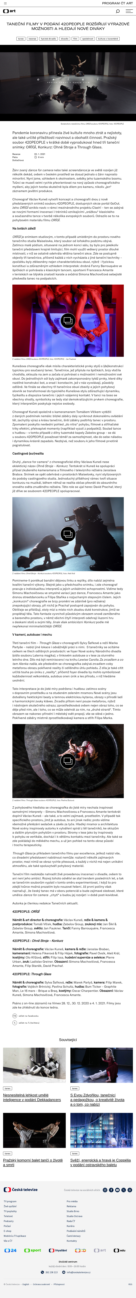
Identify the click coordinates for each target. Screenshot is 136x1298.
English (26, 1284)
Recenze (32, 38)
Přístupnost (59, 1284)
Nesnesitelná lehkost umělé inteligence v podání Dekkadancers (32, 1097)
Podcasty (8, 1221)
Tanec (21, 38)
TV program (10, 1201)
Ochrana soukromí (41, 1284)
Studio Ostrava (74, 1216)
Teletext (8, 1216)
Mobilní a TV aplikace (15, 1235)
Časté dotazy (73, 1235)
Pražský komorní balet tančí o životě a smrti (33, 1162)
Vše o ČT (8, 1240)
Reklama (71, 1206)
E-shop (7, 1230)
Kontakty (72, 1240)
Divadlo (64, 38)
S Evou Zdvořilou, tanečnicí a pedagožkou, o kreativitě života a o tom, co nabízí (97, 1099)
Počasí (7, 1226)
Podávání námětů (76, 1230)
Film (75, 38)
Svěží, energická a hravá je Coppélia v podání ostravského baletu (100, 1162)
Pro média (72, 1201)
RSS (130, 1284)
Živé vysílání (10, 1206)
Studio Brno (73, 1211)
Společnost (87, 38)
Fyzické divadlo (48, 38)
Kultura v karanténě (108, 38)
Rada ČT (71, 1221)
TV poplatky (10, 1211)
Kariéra (70, 1226)
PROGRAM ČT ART (117, 3)
